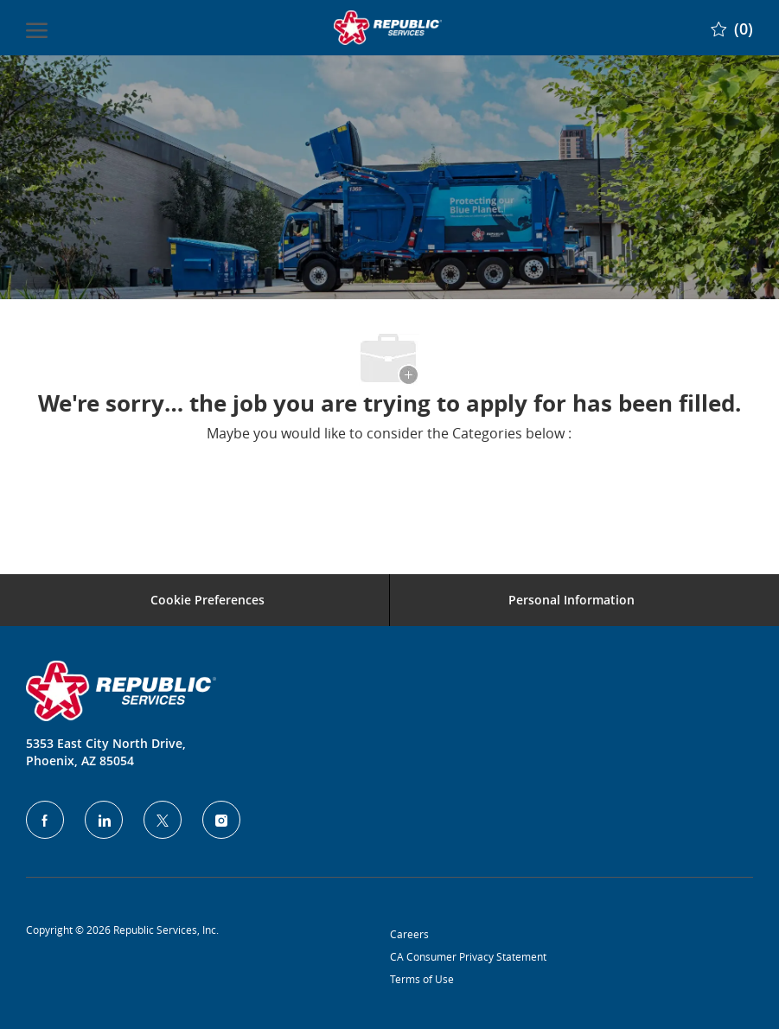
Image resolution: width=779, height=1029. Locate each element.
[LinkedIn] (104, 820)
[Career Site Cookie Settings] (207, 600)
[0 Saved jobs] (732, 27)
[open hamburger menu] (37, 27)
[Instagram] (221, 820)
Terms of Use (422, 979)
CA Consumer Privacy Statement (468, 956)
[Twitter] (163, 820)
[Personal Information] (571, 600)
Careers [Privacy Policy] (409, 934)
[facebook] (45, 820)
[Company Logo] (387, 27)
